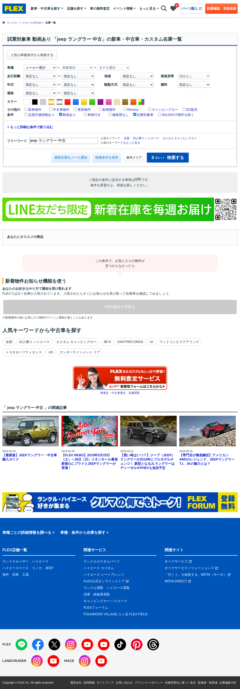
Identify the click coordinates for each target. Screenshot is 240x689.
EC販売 (191, 109)
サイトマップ (105, 682)
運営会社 (76, 682)
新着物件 (109, 109)
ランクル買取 (93, 588)
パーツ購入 (191, 8)
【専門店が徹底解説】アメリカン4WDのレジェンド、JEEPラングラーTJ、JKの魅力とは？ (207, 459)
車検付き (94, 115)
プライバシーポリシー (149, 682)
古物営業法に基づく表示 (180, 682)
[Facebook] (38, 644)
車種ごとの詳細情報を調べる (26, 532)
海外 (5, 574)
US (50, 352)
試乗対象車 (145, 115)
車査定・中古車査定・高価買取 (120, 393)
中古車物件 (61, 109)
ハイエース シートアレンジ (104, 574)
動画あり (69, 115)
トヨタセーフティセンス (24, 352)
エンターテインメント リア (80, 352)
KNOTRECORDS (130, 342)
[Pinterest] (137, 644)
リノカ (37, 568)
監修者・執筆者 (208, 682)
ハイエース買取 (118, 588)
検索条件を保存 (106, 157)
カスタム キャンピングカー (179, 138)
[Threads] (153, 644)
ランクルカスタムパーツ (102, 561)
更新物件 (84, 109)
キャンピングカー (165, 109)
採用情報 (89, 682)
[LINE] (21, 644)
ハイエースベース (15, 568)
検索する (168, 157)
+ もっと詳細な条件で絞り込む (30, 127)
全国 (126, 138)
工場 (25, 574)
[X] (54, 644)
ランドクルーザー (15, 561)
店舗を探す (75, 8)
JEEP (49, 568)
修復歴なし (120, 115)
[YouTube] (87, 644)
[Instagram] (71, 644)
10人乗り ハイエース (146, 138)
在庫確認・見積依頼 (221, 8)
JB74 (107, 342)
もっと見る (147, 8)
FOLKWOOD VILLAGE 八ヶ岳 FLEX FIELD (116, 614)
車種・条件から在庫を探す (82, 532)
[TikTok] (120, 644)
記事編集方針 (228, 682)
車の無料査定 (100, 8)
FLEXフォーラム (96, 607)
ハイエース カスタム (99, 568)
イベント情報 (123, 8)
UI (151, 342)
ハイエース (40, 561)
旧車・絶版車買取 (97, 594)
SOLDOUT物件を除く (178, 115)
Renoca (132, 109)
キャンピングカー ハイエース (105, 601)
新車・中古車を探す (45, 8)
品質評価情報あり (41, 115)
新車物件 (34, 109)
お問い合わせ (124, 682)
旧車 (15, 574)
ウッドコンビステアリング (179, 342)
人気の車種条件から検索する (32, 55)
